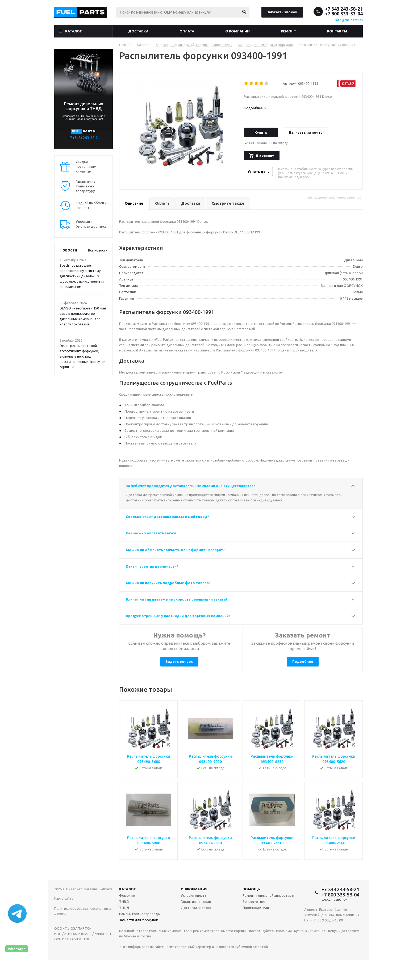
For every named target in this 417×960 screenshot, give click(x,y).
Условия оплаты (194, 895)
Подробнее (302, 661)
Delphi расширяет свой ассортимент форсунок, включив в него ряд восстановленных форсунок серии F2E (83, 356)
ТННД (124, 907)
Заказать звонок (282, 12)
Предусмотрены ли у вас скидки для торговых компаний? (178, 616)
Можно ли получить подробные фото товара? (168, 583)
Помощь (251, 889)
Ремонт (288, 31)
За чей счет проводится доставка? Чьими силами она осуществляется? (190, 486)
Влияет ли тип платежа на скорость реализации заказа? (176, 599)
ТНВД (124, 901)
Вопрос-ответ (254, 901)
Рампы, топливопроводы (140, 914)
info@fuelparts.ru (349, 20)
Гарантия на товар (196, 901)
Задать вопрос (179, 661)
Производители (256, 907)
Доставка (138, 31)
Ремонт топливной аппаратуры (268, 895)
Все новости (97, 250)
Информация (194, 889)
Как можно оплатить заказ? (151, 533)
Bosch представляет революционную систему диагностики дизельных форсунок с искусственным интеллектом (82, 275)
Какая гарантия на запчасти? (152, 566)
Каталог (73, 31)
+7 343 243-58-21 (344, 8)
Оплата (187, 31)
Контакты (337, 31)
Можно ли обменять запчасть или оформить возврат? (175, 550)
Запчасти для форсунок (138, 920)
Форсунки (127, 895)
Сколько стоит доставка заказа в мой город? (167, 516)
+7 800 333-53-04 (344, 13)
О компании (237, 31)
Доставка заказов (196, 907)
